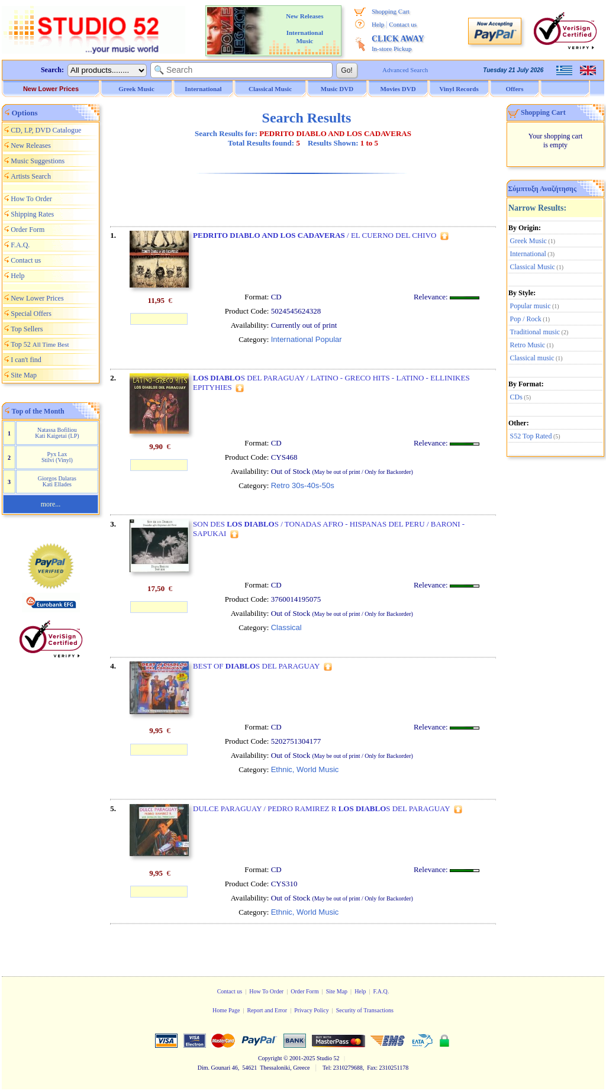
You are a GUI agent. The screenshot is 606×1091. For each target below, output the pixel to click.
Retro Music (528, 345)
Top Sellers (27, 329)
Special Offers (31, 313)
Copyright (270, 1058)
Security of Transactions (365, 1010)
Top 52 (40, 344)
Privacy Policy (311, 1010)
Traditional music (535, 332)
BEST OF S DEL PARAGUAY (256, 665)
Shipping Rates (32, 214)
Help (378, 24)
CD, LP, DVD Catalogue (46, 130)
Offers (515, 88)
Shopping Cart (391, 11)
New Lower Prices (51, 88)
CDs (516, 397)
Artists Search (31, 176)
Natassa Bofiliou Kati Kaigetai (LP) (57, 433)
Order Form (27, 229)
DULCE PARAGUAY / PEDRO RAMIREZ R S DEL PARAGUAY (321, 808)
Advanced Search (405, 69)
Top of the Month (38, 411)
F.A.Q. (20, 245)
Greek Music (528, 241)
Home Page (226, 1010)
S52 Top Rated (531, 436)
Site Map (24, 375)
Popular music (530, 306)
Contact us (403, 24)
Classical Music (532, 267)
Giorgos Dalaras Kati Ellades (57, 481)
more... (51, 504)
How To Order (31, 199)
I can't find (26, 360)
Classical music (532, 358)
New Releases (31, 145)
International (528, 254)
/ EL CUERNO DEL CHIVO (314, 235)
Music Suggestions (38, 161)
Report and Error (267, 1010)
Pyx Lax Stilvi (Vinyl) (57, 457)
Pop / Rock (525, 319)
